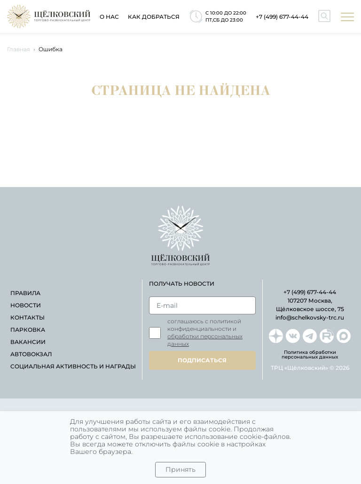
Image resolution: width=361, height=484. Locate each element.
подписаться (202, 360)
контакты (27, 317)
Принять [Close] (180, 469)
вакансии (28, 341)
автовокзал (31, 354)
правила (25, 293)
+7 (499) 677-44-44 (282, 16)
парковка (27, 329)
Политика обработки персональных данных (310, 354)
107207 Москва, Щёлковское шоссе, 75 (310, 304)
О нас (109, 16)
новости (25, 305)
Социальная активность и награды (73, 366)
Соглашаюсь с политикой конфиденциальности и (205, 332)
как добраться (154, 16)
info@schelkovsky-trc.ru (309, 317)
